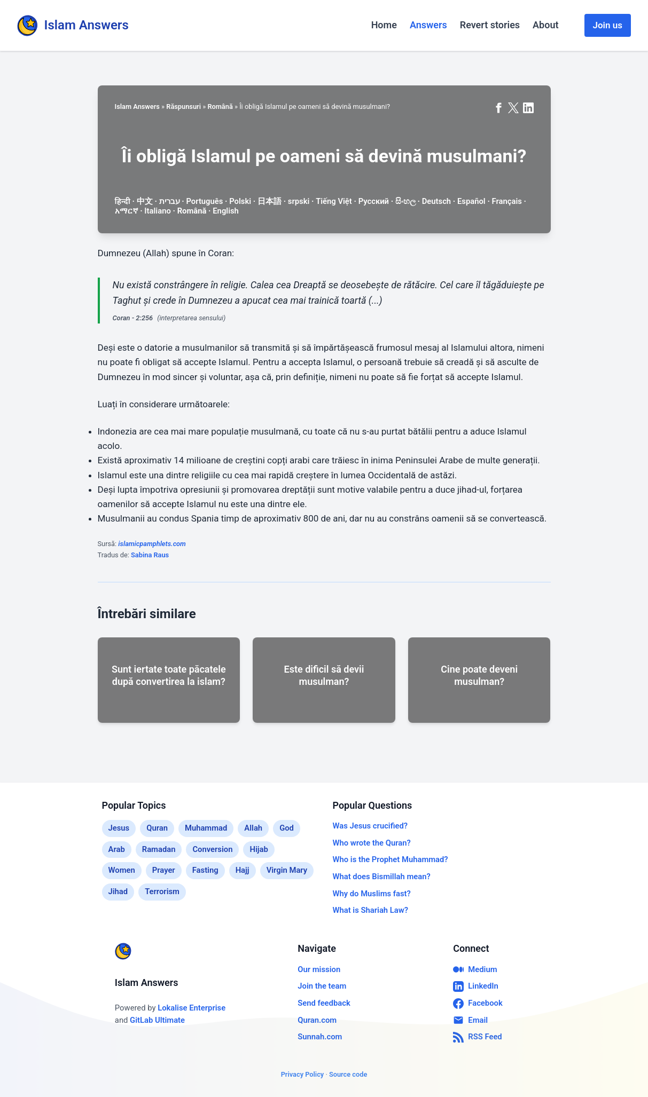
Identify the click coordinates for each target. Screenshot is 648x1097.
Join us (607, 25)
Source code (348, 1074)
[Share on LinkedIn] (528, 107)
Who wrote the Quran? (372, 843)
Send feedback (324, 1003)
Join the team (322, 986)
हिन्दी (122, 201)
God (286, 828)
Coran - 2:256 (133, 318)
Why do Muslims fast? (372, 893)
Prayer (163, 870)
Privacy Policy (302, 1074)
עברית (169, 201)
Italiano (157, 211)
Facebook (477, 1003)
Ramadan (159, 849)
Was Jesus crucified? (370, 826)
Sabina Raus (150, 555)
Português (204, 201)
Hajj (242, 870)
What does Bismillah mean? (382, 876)
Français (507, 201)
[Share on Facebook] (498, 107)
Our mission (319, 969)
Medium (475, 969)
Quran (157, 828)
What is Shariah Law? (370, 910)
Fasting (205, 870)
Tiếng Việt (334, 201)
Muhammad (206, 828)
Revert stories (490, 24)
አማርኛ (126, 211)
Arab (116, 849)
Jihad (118, 891)
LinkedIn (475, 986)
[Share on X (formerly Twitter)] (513, 107)
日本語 (269, 201)
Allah (253, 828)
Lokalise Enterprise (191, 1008)
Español (471, 201)
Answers (428, 24)
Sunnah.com (320, 1036)
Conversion (212, 849)
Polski (240, 201)
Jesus (119, 828)
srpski (299, 201)
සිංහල (405, 201)
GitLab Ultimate (157, 1020)
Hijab (258, 849)
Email (470, 1020)
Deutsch (436, 201)
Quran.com (317, 1020)
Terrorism (162, 891)
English (226, 211)
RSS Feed (477, 1037)
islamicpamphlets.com (152, 544)
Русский (373, 201)
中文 (145, 201)
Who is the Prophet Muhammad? (390, 859)
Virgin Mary (287, 870)
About (545, 24)
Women (121, 870)
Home (384, 24)
